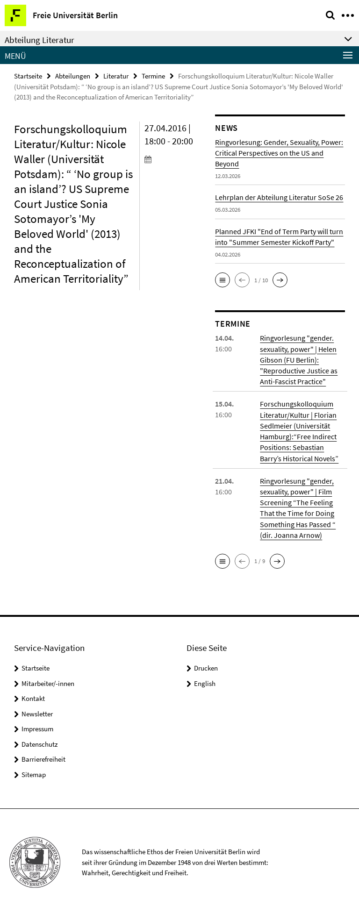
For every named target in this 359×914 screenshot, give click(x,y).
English (204, 681)
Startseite (28, 75)
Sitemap (34, 772)
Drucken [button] (206, 666)
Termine (153, 75)
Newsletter (37, 711)
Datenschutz (39, 742)
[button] (222, 280)
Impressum (37, 726)
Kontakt (33, 696)
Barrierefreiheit (43, 757)
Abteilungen (72, 75)
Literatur (116, 75)
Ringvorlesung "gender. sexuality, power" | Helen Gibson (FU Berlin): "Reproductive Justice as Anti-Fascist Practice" (298, 359)
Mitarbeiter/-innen (48, 681)
